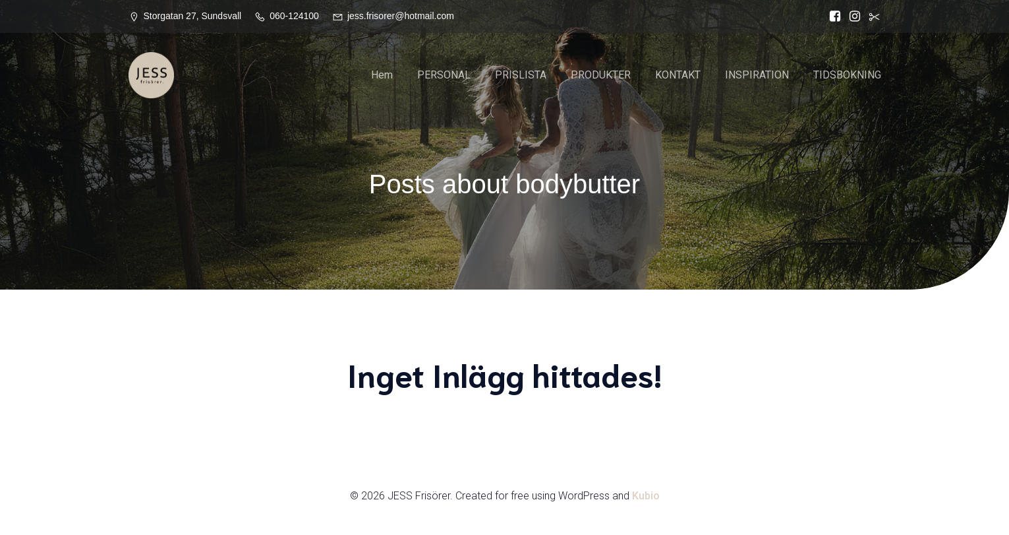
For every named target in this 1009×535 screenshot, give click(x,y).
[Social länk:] (871, 16)
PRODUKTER (601, 75)
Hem (382, 75)
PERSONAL (444, 75)
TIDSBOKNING (847, 75)
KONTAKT (678, 75)
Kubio (646, 496)
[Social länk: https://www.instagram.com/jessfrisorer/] (851, 16)
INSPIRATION (757, 75)
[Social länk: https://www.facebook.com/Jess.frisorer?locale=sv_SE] (832, 16)
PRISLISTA (520, 75)
